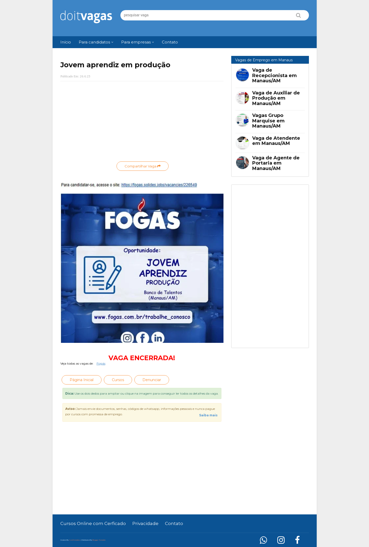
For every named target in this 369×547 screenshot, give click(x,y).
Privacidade (145, 523)
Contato (174, 523)
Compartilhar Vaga (143, 166)
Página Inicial (81, 380)
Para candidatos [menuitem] (94, 42)
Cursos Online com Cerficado (93, 523)
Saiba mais (208, 415)
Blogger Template (99, 540)
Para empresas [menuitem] (136, 42)
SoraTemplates (74, 540)
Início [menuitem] (65, 42)
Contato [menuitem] (170, 42)
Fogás (101, 363)
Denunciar (151, 380)
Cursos (118, 380)
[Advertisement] (141, 122)
